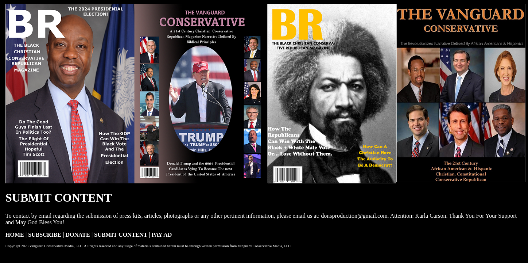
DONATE (78, 235)
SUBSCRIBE (45, 235)
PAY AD (161, 235)
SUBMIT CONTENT (120, 235)
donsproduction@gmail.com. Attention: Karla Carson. (385, 216)
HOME (14, 235)
